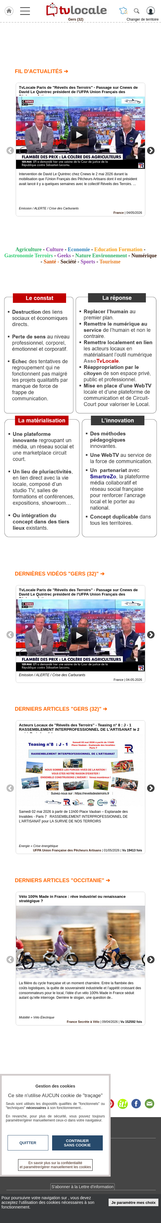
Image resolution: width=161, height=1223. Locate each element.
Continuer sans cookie (77, 1143)
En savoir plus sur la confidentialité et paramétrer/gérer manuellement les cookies (55, 1165)
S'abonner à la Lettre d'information (83, 1186)
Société (68, 262)
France (119, 212)
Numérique (144, 255)
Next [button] (150, 150)
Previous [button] (10, 150)
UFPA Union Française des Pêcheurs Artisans (67, 850)
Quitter (28, 1143)
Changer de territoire (143, 19)
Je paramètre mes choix (134, 1202)
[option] (80, 149)
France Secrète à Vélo (83, 1021)
